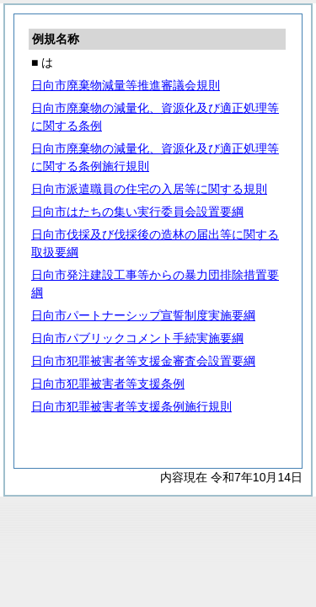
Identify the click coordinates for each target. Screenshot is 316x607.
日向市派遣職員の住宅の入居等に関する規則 (149, 189)
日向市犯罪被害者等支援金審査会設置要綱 (143, 361)
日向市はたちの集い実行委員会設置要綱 (137, 211)
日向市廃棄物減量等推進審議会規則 (125, 85)
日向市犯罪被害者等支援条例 (108, 383)
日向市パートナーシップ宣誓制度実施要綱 (143, 315)
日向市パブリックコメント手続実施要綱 (137, 338)
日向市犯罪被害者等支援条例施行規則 (131, 406)
